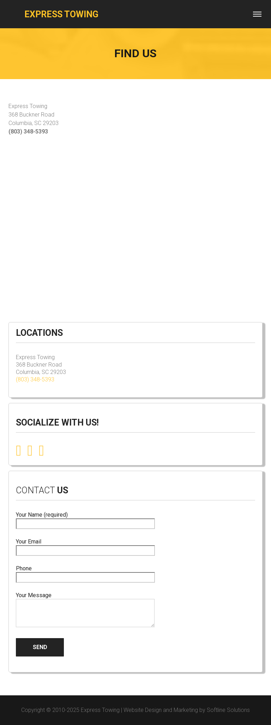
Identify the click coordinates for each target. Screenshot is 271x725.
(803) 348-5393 (35, 379)
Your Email (85, 546)
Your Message (85, 610)
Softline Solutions (228, 710)
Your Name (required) (85, 519)
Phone (85, 573)
